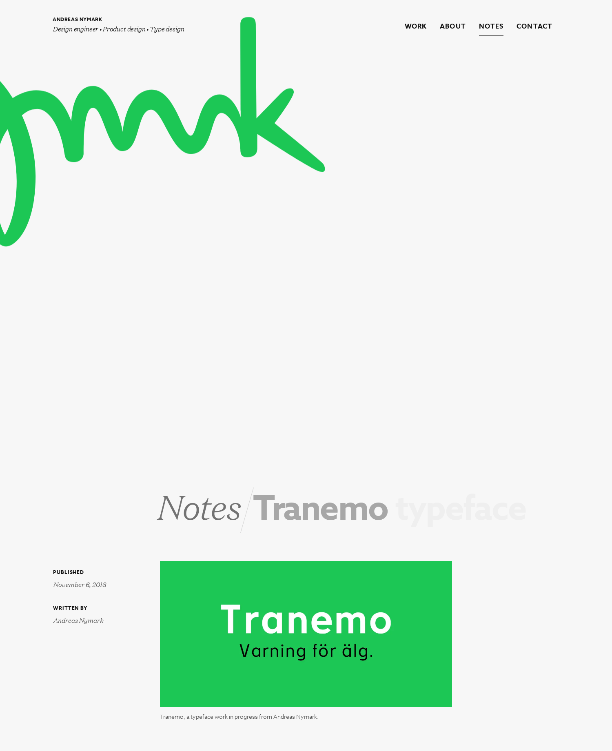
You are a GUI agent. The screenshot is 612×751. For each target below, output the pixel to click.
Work (416, 27)
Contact (534, 27)
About (453, 27)
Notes (491, 27)
